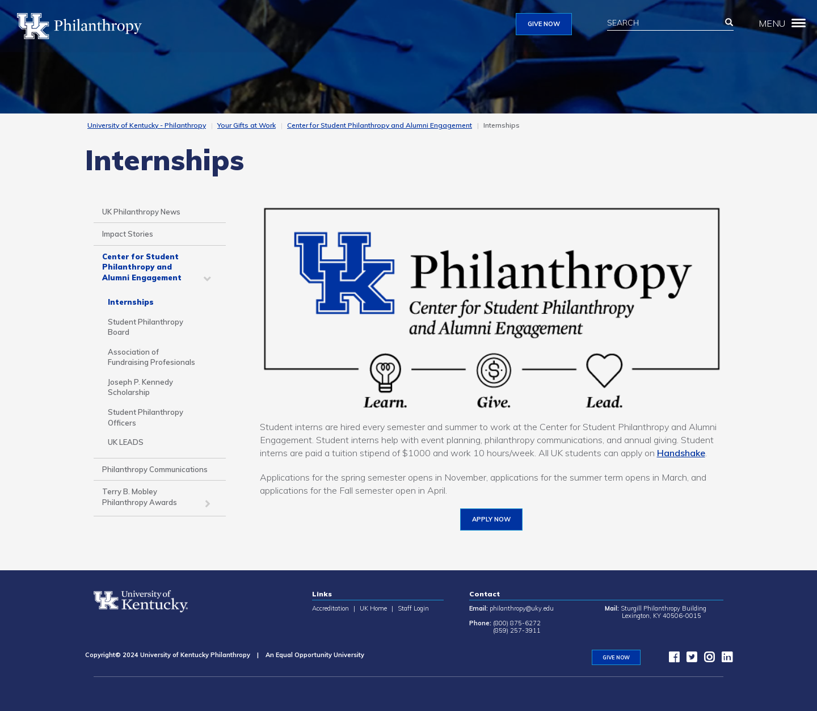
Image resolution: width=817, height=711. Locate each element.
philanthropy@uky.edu (522, 608)
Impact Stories (127, 233)
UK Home (373, 608)
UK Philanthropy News (141, 211)
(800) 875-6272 (517, 623)
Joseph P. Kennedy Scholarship (140, 387)
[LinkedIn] (724, 659)
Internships (131, 301)
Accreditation (330, 608)
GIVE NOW (544, 24)
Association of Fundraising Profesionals (151, 357)
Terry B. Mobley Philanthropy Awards (139, 497)
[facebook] (671, 659)
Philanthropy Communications (155, 469)
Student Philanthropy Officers (145, 417)
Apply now (491, 519)
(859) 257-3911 (517, 630)
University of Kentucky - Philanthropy (146, 125)
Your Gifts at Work (246, 125)
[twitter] (689, 659)
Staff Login (413, 608)
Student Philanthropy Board (145, 327)
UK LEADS (126, 442)
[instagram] (706, 659)
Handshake (681, 452)
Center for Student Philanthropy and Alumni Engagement (379, 125)
